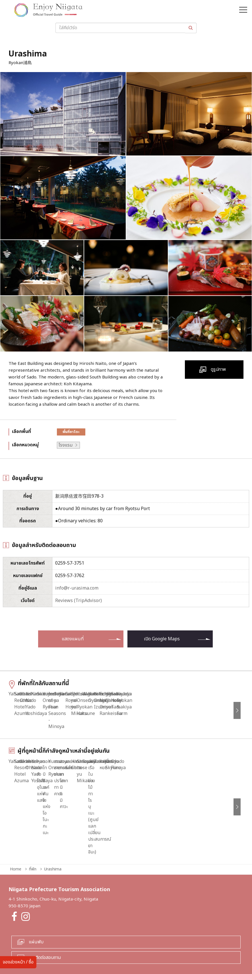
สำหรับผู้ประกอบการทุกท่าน (112, 947)
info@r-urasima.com (76, 588)
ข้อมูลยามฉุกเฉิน (68, 947)
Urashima (52, 838)
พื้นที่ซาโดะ (71, 432)
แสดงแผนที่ (73, 639)
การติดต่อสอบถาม (45, 926)
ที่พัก (32, 838)
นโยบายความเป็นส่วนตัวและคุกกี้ (170, 947)
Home (15, 838)
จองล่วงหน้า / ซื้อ (18, 962)
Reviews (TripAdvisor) (78, 600)
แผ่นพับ (36, 910)
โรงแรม (66, 445)
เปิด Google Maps (162, 639)
